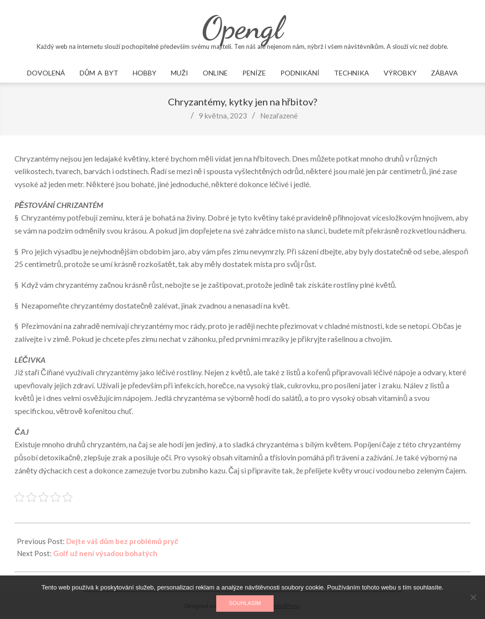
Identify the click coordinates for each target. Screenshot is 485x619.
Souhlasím (245, 603)
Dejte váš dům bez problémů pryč (122, 541)
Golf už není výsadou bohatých (105, 553)
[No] (473, 597)
